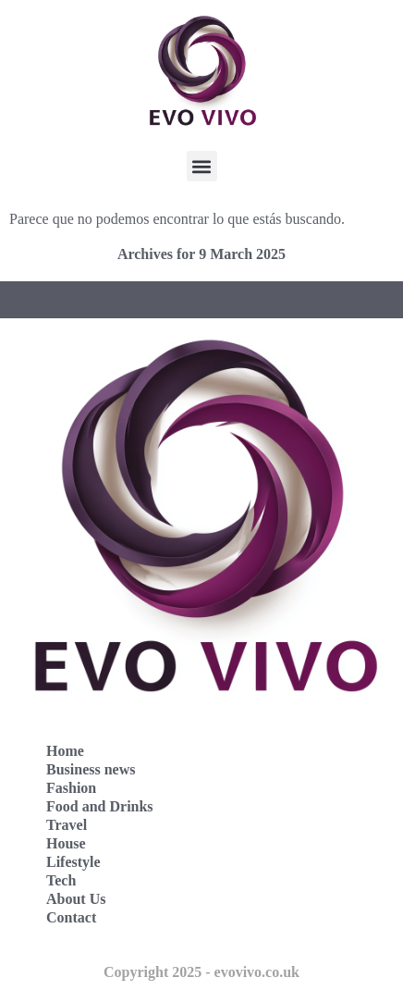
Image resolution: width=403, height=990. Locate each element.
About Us (75, 899)
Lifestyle (73, 862)
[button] (202, 166)
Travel (66, 825)
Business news (90, 769)
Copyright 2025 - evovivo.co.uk (201, 972)
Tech (61, 880)
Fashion (71, 788)
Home (65, 751)
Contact (71, 917)
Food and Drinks (99, 806)
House (66, 843)
